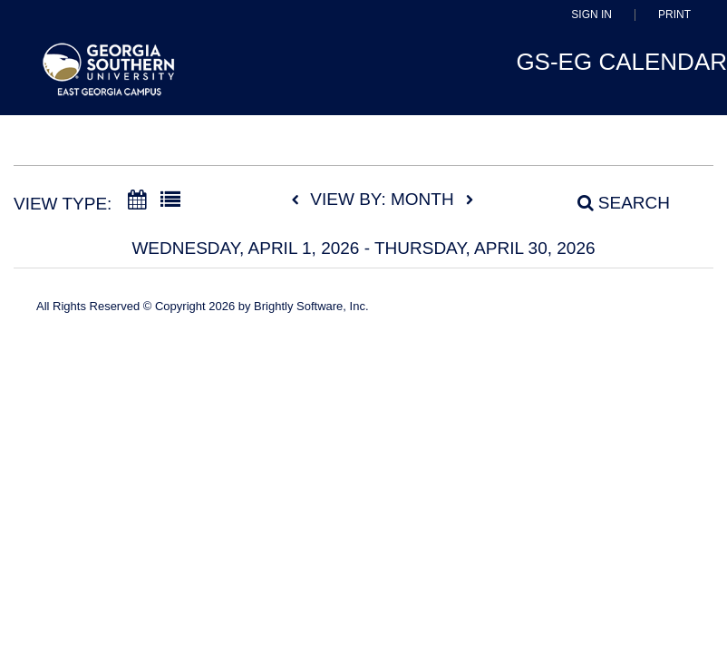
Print (674, 15)
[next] (469, 200)
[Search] (614, 202)
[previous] (300, 200)
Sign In (591, 15)
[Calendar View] (137, 200)
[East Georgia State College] (109, 78)
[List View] (170, 200)
